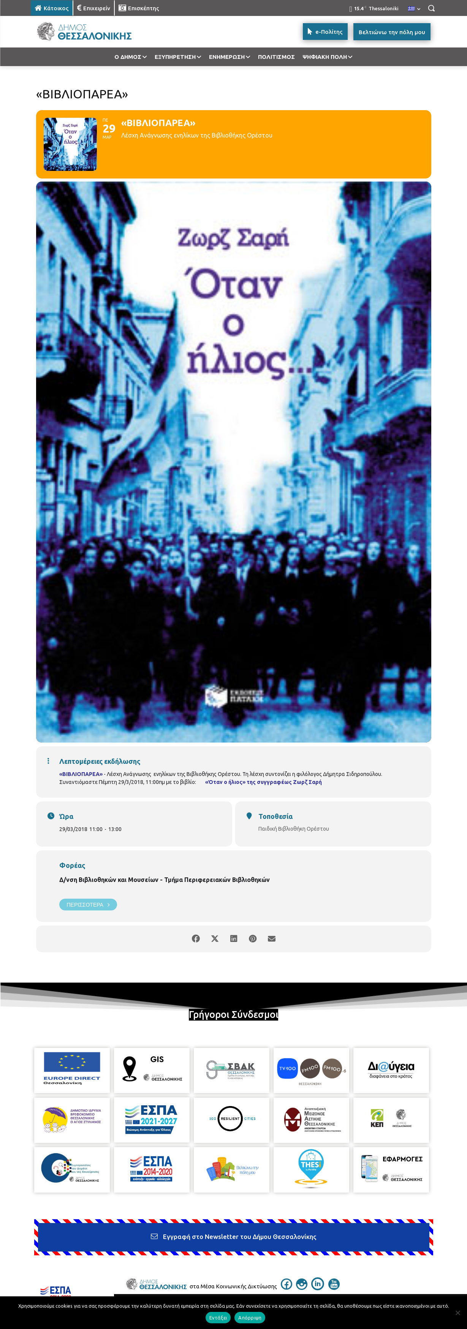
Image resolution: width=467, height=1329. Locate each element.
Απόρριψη (249, 1317)
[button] (431, 8)
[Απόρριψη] (457, 1312)
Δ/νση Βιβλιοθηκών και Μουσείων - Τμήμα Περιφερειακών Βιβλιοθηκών (164, 879)
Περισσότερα (88, 904)
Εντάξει (218, 1317)
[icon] (286, 1288)
